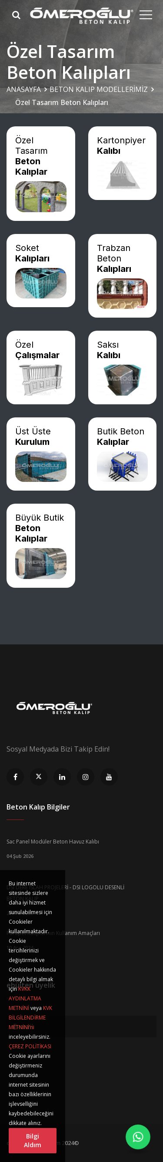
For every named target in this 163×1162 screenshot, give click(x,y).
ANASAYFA (24, 89)
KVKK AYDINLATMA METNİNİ (25, 998)
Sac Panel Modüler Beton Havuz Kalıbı (53, 841)
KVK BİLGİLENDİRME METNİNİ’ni (30, 1017)
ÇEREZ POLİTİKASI (30, 1046)
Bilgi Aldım (32, 1140)
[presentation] (73, 1059)
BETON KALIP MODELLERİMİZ (99, 89)
